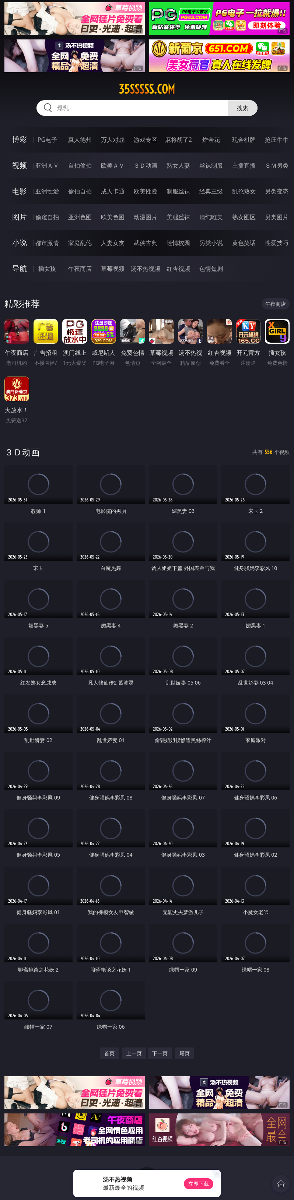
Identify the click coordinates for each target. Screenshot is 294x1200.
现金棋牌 (244, 140)
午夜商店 (80, 269)
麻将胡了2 (178, 140)
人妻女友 (113, 243)
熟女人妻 (178, 165)
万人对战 (113, 140)
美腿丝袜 (178, 217)
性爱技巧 (276, 243)
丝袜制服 (211, 165)
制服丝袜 (178, 191)
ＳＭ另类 (276, 165)
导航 (19, 268)
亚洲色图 (80, 217)
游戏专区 (145, 140)
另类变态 (276, 191)
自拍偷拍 (80, 165)
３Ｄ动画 (145, 165)
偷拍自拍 (80, 191)
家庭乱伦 (80, 243)
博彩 (19, 139)
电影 (19, 191)
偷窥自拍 (47, 217)
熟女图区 (244, 217)
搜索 (243, 108)
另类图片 (276, 217)
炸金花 (211, 140)
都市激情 (47, 243)
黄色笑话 (244, 243)
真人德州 (80, 140)
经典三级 (211, 191)
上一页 (134, 1053)
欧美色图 (113, 217)
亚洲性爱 (47, 191)
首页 (109, 1053)
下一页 (160, 1053)
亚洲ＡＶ (47, 165)
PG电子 (47, 140)
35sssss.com (147, 89)
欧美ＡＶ (113, 165)
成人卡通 (113, 191)
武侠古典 (145, 243)
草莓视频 (113, 269)
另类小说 (211, 243)
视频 (19, 165)
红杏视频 (178, 269)
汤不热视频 (145, 269)
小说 (19, 243)
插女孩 (47, 269)
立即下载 (198, 1183)
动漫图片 (145, 217)
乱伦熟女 (244, 191)
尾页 (184, 1053)
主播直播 (244, 165)
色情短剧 (211, 269)
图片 (19, 217)
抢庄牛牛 (276, 140)
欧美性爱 (145, 191)
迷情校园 (178, 243)
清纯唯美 (211, 217)
